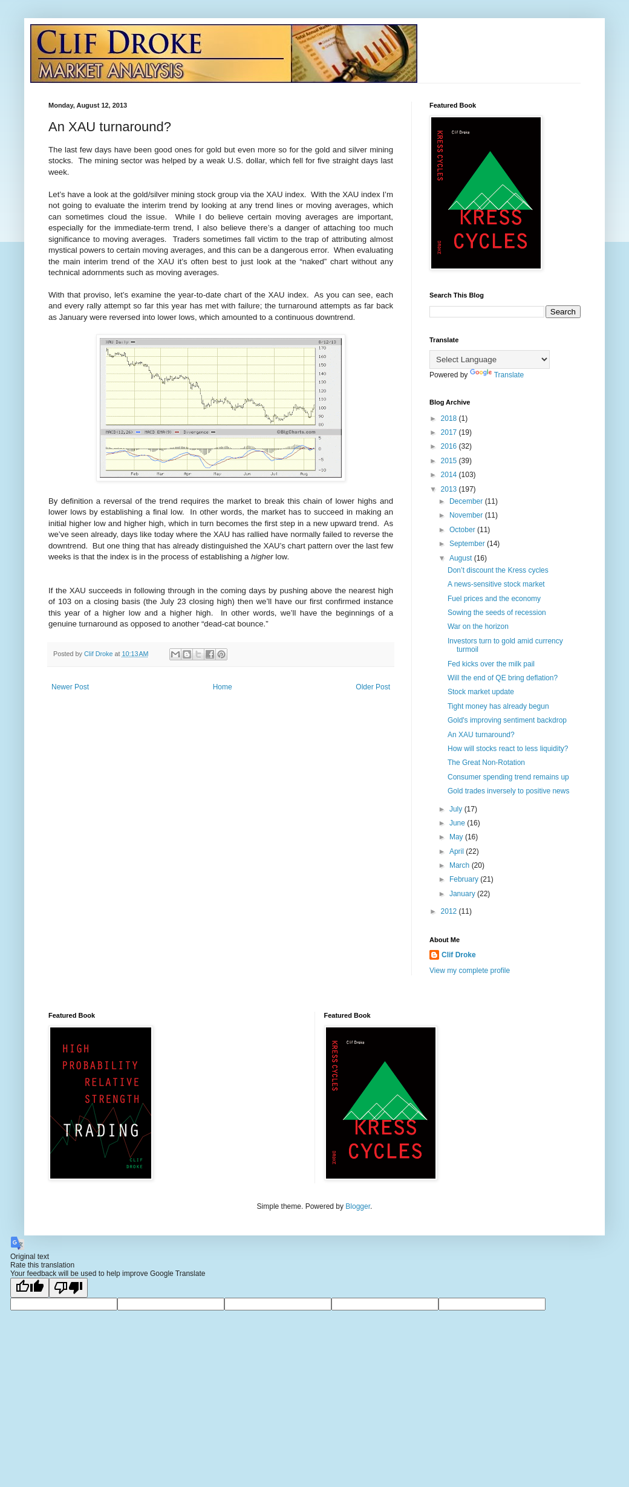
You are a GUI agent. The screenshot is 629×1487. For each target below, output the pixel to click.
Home (222, 687)
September (468, 543)
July (456, 809)
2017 (450, 432)
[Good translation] (29, 1288)
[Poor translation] (68, 1288)
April (457, 851)
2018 (450, 418)
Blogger (357, 1206)
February (464, 879)
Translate (497, 375)
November (467, 515)
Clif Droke (459, 955)
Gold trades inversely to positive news (508, 791)
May (457, 837)
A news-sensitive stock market (496, 584)
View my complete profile (469, 970)
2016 (450, 446)
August (461, 558)
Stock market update (481, 692)
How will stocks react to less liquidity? (508, 748)
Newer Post (70, 687)
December (467, 501)
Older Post (373, 687)
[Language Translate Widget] (489, 359)
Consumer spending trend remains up (508, 777)
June (458, 823)
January (463, 894)
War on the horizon (478, 626)
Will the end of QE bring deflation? (503, 678)
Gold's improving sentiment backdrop (507, 720)
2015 (450, 461)
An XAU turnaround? (481, 734)
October (463, 529)
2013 (450, 489)
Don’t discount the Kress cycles (498, 570)
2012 (450, 911)
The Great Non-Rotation (486, 762)
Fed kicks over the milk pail (491, 664)
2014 (450, 474)
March (460, 865)
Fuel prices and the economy (494, 598)
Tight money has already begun (498, 706)
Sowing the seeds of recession (497, 612)
